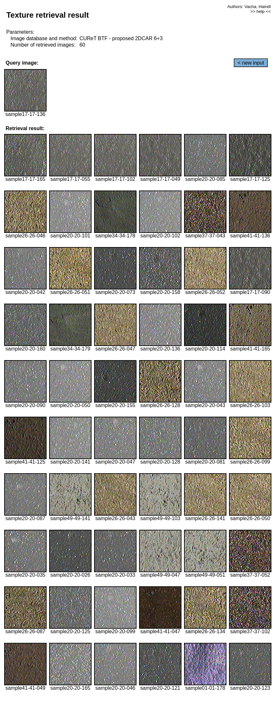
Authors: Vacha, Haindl (249, 6)
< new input (251, 63)
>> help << (260, 11)
